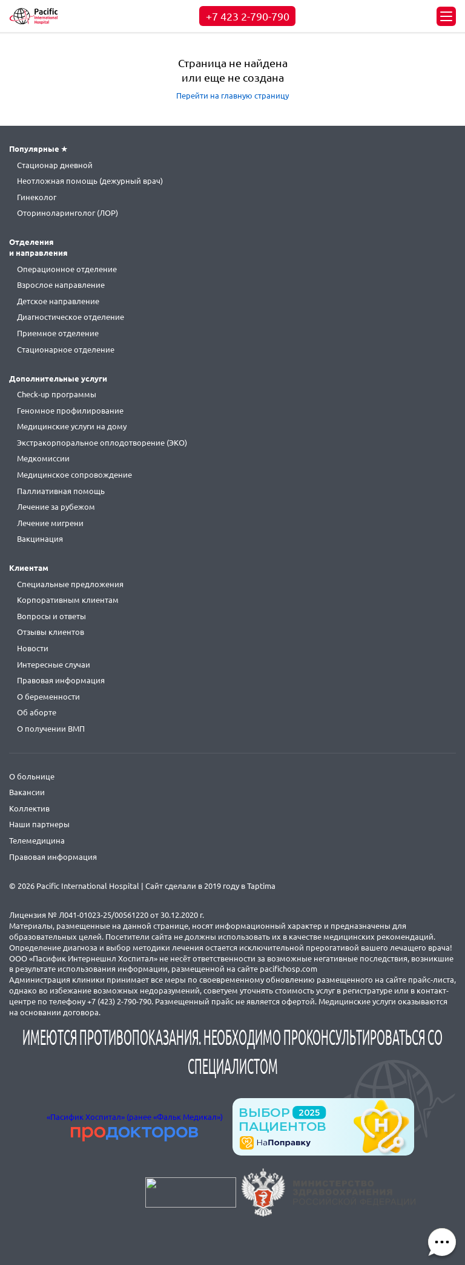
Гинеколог (36, 197)
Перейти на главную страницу (232, 95)
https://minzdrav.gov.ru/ (328, 1192)
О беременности (48, 696)
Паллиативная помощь (61, 491)
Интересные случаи (53, 664)
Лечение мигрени (50, 523)
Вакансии (27, 792)
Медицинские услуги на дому (72, 426)
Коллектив (29, 808)
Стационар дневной (55, 165)
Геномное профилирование (70, 410)
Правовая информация (61, 680)
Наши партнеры (39, 824)
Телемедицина (37, 840)
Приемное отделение (58, 333)
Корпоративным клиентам (68, 600)
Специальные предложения (70, 584)
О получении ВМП (51, 728)
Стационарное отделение (65, 349)
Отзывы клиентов (50, 632)
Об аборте (36, 712)
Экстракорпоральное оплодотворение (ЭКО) (102, 442)
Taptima (261, 886)
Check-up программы (56, 394)
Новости (32, 648)
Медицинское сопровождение (74, 474)
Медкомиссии (43, 458)
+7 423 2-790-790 (247, 16)
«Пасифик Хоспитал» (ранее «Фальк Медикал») (135, 1117)
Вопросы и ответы (51, 616)
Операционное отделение (67, 269)
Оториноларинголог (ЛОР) (67, 213)
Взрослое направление (61, 285)
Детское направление (58, 301)
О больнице (31, 776)
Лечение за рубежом (56, 506)
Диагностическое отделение (70, 317)
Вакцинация (40, 539)
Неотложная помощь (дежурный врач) (90, 181)
